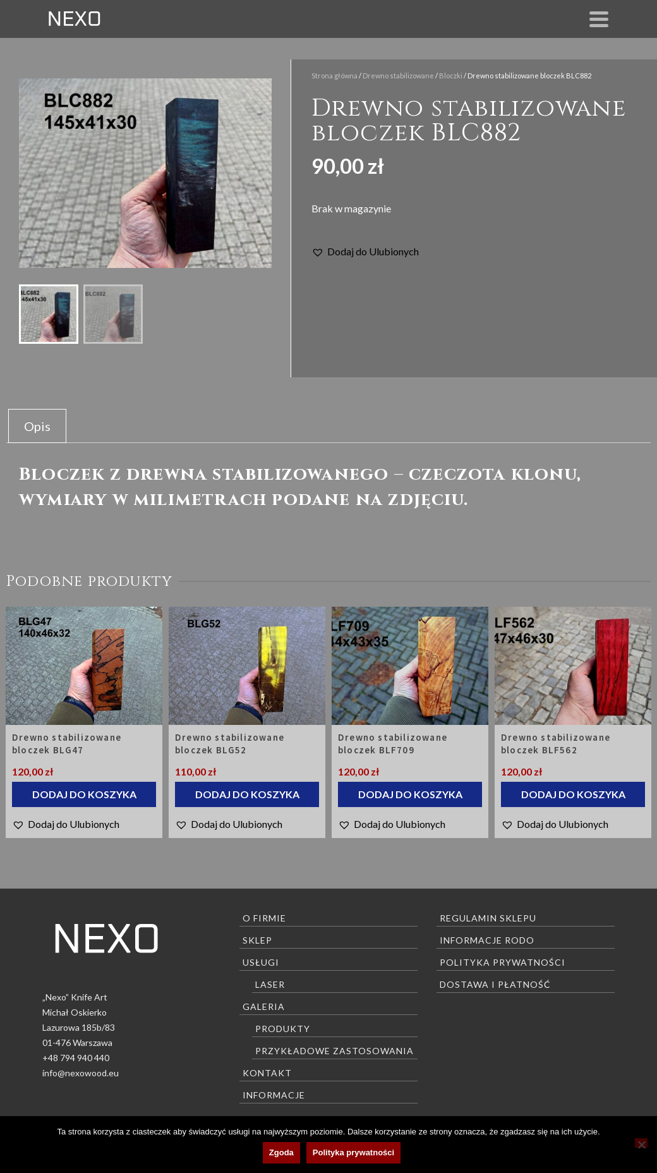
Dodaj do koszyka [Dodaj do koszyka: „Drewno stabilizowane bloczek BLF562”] (573, 794)
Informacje (274, 1095)
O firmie (264, 918)
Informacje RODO (487, 940)
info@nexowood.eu (80, 1072)
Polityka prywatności (502, 962)
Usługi (261, 962)
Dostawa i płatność (495, 984)
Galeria (264, 1006)
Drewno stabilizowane (398, 75)
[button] (365, 251)
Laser (270, 984)
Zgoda (281, 1152)
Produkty (282, 1028)
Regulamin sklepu (488, 918)
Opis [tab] (37, 426)
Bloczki (450, 75)
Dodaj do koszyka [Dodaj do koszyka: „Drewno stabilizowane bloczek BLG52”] (247, 794)
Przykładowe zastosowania (334, 1050)
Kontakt (267, 1072)
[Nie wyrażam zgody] (641, 1143)
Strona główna (334, 75)
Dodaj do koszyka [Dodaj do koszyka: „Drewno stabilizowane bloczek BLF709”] (410, 794)
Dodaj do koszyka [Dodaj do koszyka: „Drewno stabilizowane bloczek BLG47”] (84, 794)
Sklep (257, 940)
